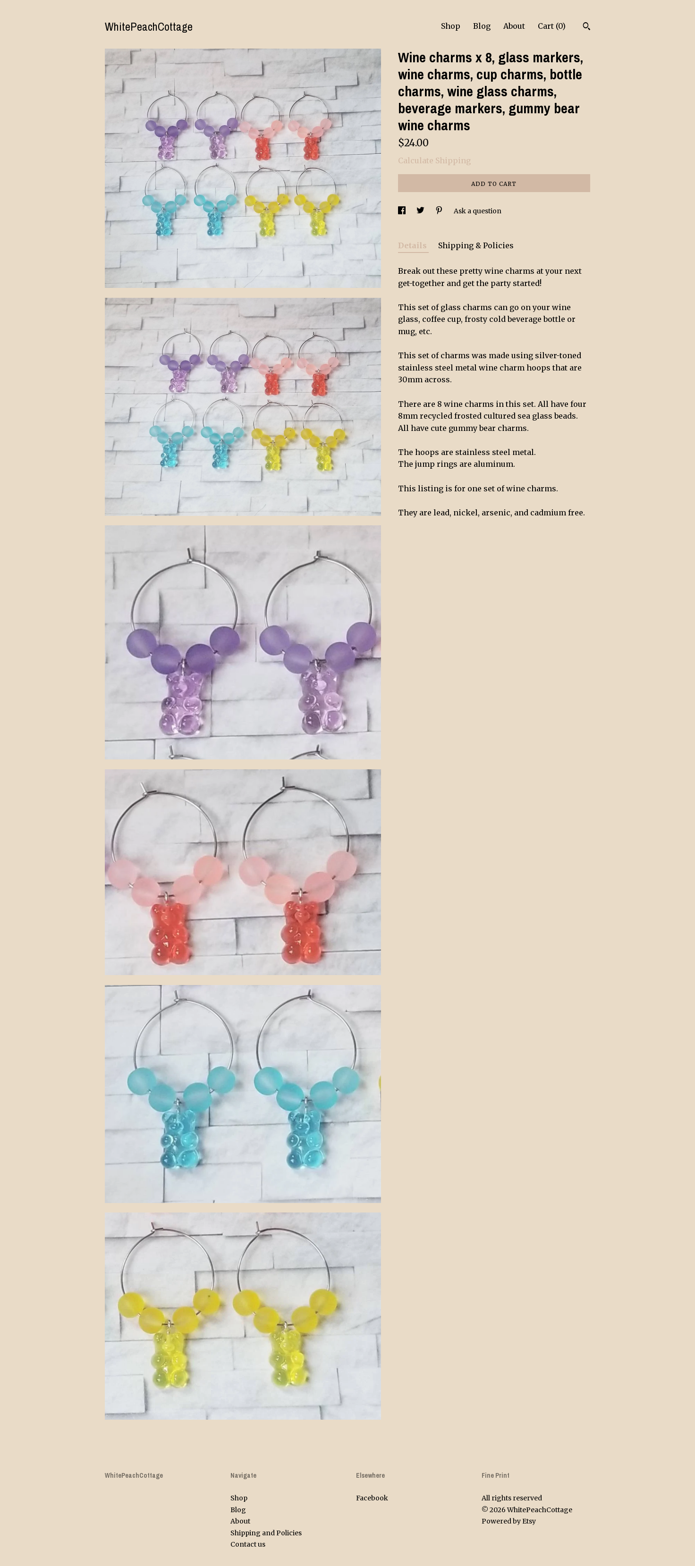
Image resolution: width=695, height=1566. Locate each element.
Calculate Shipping (434, 160)
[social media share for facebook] (402, 211)
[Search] (586, 27)
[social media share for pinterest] (439, 211)
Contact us (247, 1544)
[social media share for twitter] (421, 211)
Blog (482, 26)
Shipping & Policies (476, 245)
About (514, 26)
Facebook (372, 1498)
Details (413, 245)
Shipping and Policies (266, 1533)
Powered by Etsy (509, 1521)
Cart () (552, 26)
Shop (450, 26)
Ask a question (477, 211)
